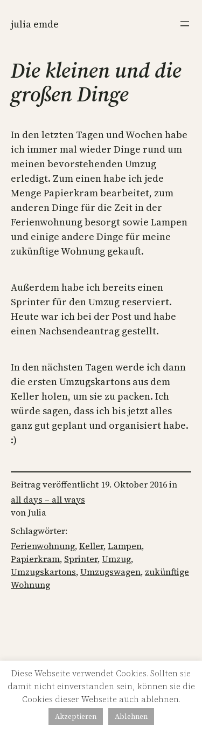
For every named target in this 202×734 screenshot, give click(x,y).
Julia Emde (35, 24)
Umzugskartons (43, 572)
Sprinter (80, 559)
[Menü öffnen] (184, 23)
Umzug (116, 559)
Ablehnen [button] (131, 716)
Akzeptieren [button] (75, 716)
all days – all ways (48, 499)
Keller (91, 546)
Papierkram (35, 559)
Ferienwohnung (43, 546)
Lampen (125, 546)
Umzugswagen (110, 572)
